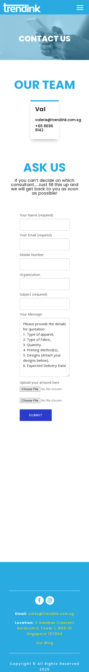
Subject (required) (33, 294)
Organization (30, 274)
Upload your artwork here (39, 382)
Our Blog (44, 642)
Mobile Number (32, 254)
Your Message (31, 314)
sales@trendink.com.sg (51, 613)
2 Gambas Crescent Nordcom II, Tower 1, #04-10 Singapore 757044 (45, 628)
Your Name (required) (36, 215)
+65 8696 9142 (44, 128)
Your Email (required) (36, 235)
